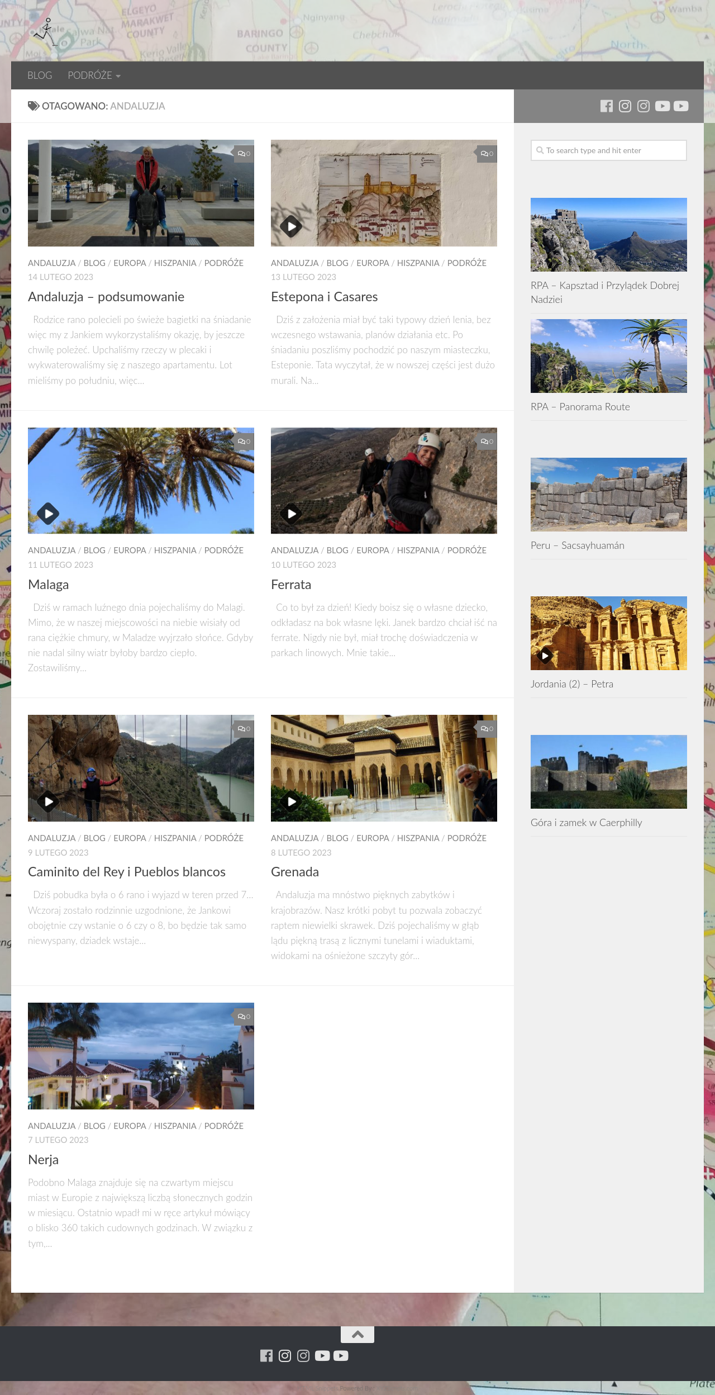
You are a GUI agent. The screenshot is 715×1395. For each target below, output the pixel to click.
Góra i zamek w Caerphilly (586, 822)
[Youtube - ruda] (662, 106)
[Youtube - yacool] (680, 106)
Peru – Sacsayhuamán (578, 545)
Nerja (43, 1159)
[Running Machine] (606, 106)
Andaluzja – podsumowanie (106, 296)
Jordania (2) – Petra (572, 683)
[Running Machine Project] (643, 106)
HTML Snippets (317, 1388)
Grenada (295, 871)
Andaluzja (51, 263)
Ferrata (291, 584)
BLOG (39, 75)
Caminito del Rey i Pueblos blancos (127, 871)
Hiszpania (175, 263)
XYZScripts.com (397, 1388)
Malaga (48, 584)
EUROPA (129, 263)
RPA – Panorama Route (580, 406)
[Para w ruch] (625, 106)
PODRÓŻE (90, 75)
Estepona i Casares (324, 296)
